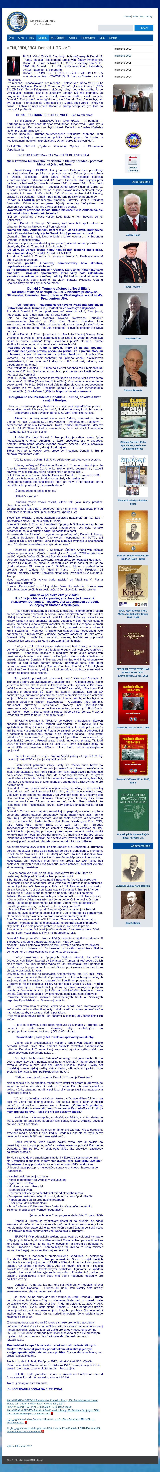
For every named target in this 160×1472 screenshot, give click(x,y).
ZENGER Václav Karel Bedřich (133, 886)
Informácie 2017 (122, 55)
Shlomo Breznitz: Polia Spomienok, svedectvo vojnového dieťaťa (133, 445)
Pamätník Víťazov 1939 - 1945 (133, 727)
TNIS (31, 38)
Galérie (73, 38)
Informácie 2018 (122, 48)
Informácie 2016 (122, 62)
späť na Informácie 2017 (19, 1446)
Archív (135, 16)
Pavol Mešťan (133, 338)
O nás (21, 38)
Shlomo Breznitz (133, 390)
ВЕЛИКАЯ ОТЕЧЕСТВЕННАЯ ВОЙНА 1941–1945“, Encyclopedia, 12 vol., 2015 (133, 672)
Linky (102, 38)
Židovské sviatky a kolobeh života (133, 502)
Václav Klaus (133, 235)
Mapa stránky (146, 16)
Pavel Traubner (133, 286)
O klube (127, 16)
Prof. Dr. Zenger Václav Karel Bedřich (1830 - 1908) (133, 557)
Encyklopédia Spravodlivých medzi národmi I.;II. (133, 836)
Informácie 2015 (122, 69)
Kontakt (113, 38)
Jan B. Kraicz (133, 923)
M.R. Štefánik (58, 38)
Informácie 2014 (122, 76)
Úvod (11, 38)
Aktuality (42, 38)
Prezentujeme (88, 38)
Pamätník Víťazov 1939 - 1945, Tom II (133, 781)
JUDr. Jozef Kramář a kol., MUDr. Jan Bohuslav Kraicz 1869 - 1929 (133, 614)
